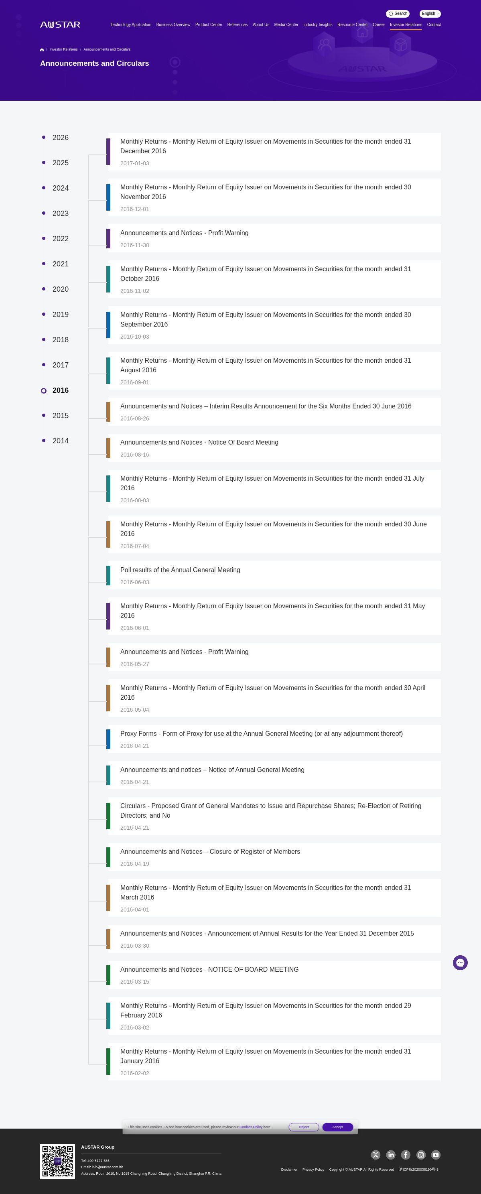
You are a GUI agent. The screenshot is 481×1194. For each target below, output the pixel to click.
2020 (61, 289)
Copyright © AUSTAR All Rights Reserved (361, 1170)
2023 (61, 213)
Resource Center (352, 24)
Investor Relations (406, 24)
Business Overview (173, 24)
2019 (61, 315)
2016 (61, 390)
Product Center (208, 24)
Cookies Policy (250, 1127)
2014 (61, 441)
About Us (261, 24)
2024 (61, 188)
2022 (61, 239)
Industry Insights (318, 24)
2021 (61, 264)
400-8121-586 (98, 1161)
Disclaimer (289, 1170)
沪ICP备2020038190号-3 (418, 1170)
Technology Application (131, 24)
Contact (434, 24)
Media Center (286, 24)
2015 (61, 416)
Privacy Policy (313, 1170)
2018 (61, 340)
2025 (61, 163)
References (237, 24)
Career (379, 24)
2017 (61, 365)
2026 (61, 138)
